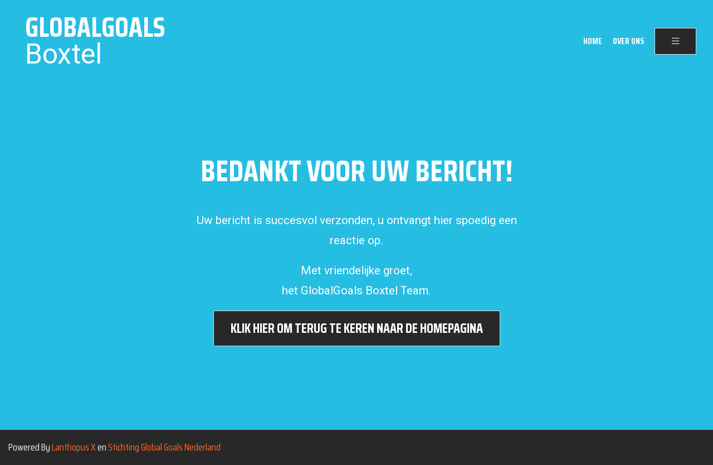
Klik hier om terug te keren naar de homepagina (357, 328)
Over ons (628, 41)
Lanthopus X (74, 447)
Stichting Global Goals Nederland (164, 447)
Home (592, 41)
